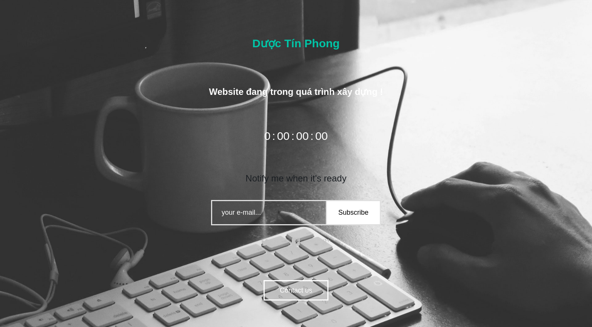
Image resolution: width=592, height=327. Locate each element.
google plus (326, 242)
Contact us (296, 290)
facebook (296, 242)
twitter (265, 242)
